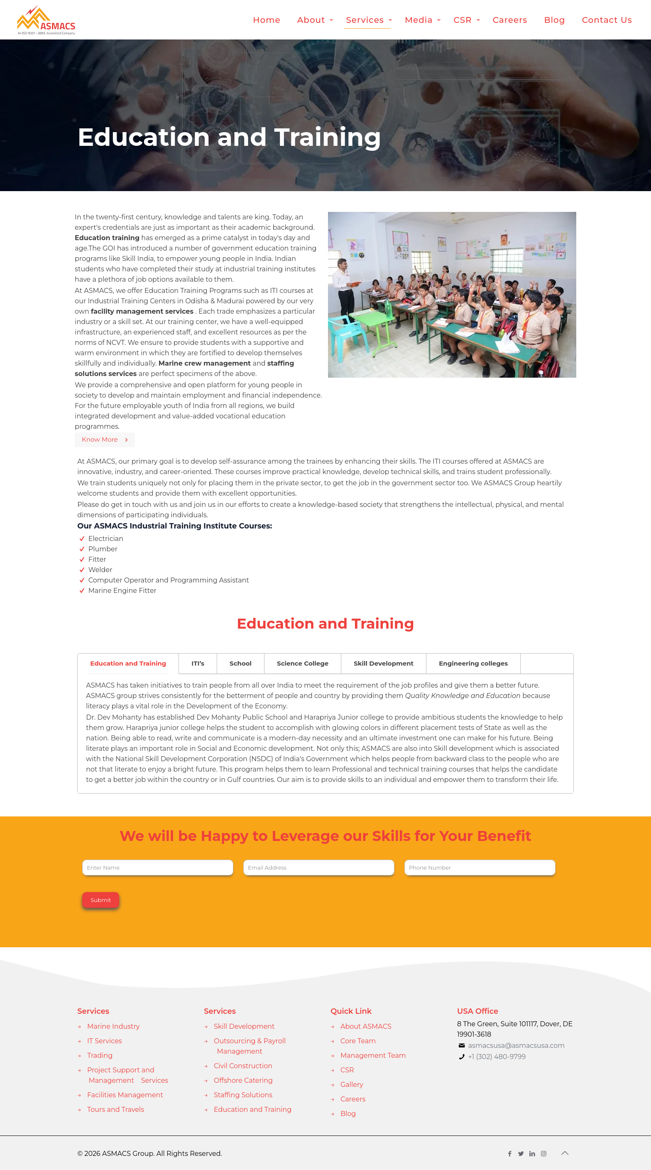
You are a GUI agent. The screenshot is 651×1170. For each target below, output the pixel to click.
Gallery (351, 1085)
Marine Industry (113, 1026)
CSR (347, 1070)
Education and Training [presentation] (128, 663)
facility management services (143, 311)
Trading (100, 1055)
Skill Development (244, 1026)
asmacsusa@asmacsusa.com (516, 1046)
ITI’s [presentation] (197, 663)
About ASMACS (366, 1026)
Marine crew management (205, 363)
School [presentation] (241, 663)
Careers (352, 1099)
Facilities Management (125, 1095)
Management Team (373, 1055)
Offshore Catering (243, 1080)
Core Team (358, 1041)
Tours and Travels (115, 1109)
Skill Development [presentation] (384, 663)
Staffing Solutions (243, 1095)
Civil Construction (243, 1066)
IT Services (104, 1041)
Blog (348, 1114)
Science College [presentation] (302, 663)
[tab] (128, 663)
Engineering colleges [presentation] (473, 663)
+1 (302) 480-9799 (496, 1057)
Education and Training (252, 1109)
